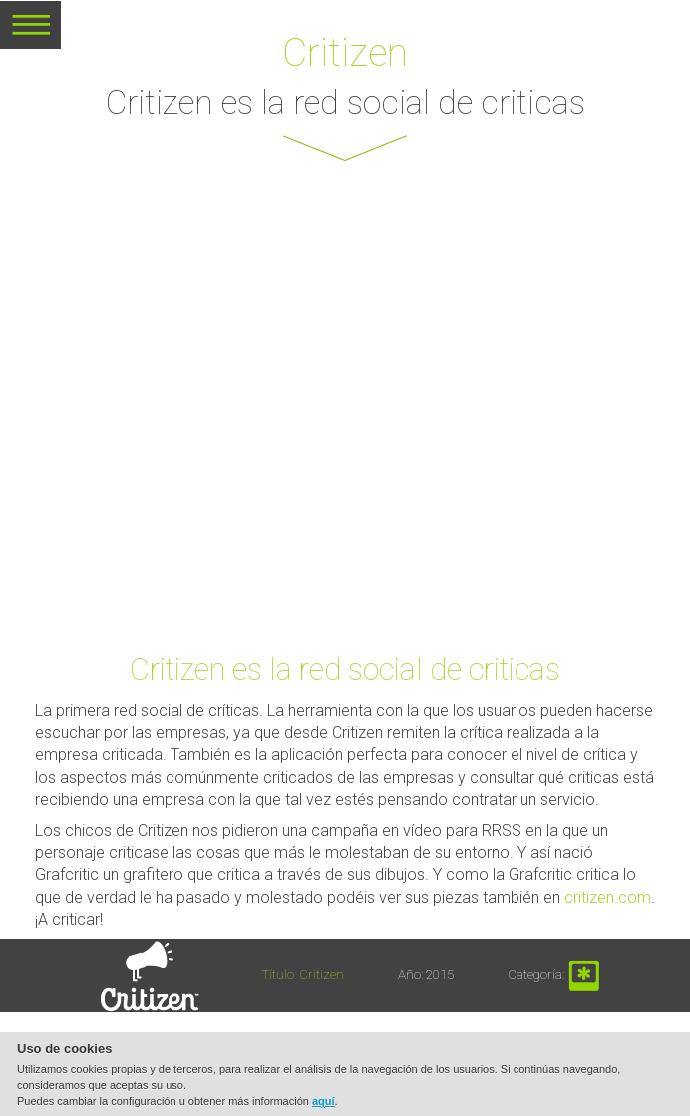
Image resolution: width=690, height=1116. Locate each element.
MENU (30, 32)
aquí (323, 1101)
